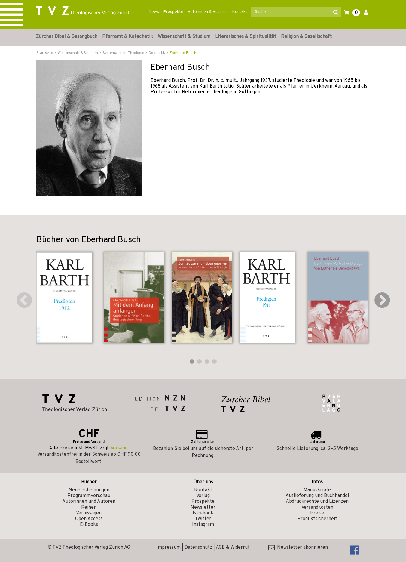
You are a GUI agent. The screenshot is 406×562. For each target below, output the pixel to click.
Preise (317, 513)
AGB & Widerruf (233, 548)
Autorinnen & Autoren (208, 11)
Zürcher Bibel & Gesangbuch (66, 37)
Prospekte (173, 11)
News (153, 11)
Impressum (168, 548)
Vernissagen (89, 513)
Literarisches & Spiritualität (245, 37)
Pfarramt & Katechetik (127, 37)
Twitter (203, 519)
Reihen (88, 508)
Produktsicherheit (317, 519)
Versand (119, 448)
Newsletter (203, 508)
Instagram (203, 525)
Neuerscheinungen (89, 490)
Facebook (203, 513)
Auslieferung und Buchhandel (317, 496)
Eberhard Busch (183, 53)
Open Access (88, 519)
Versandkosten (317, 508)
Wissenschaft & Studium (184, 37)
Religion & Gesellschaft (306, 37)
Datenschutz (198, 548)
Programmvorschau (88, 496)
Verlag (203, 496)
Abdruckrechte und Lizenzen (317, 502)
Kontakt (239, 11)
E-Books (89, 525)
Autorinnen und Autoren (88, 502)
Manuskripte (317, 490)
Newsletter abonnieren (298, 548)
